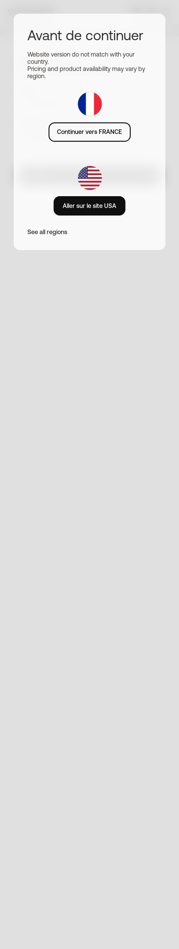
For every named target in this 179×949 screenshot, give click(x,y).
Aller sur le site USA (89, 205)
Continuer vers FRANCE (89, 131)
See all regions (47, 231)
